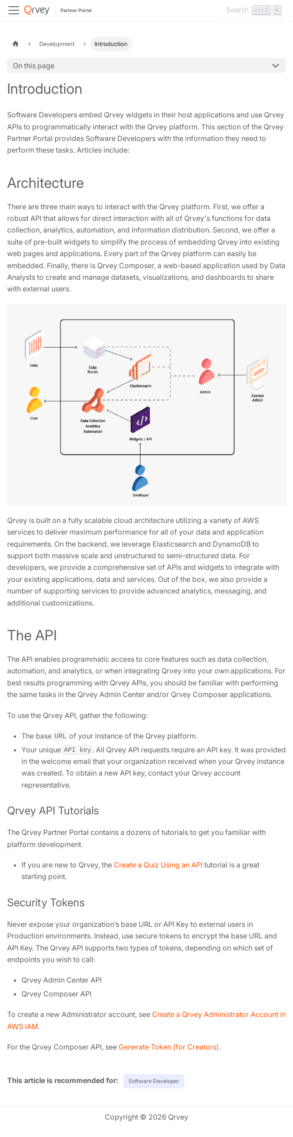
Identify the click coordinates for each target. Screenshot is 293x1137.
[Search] (254, 10)
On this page (33, 65)
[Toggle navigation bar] (14, 10)
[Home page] (15, 44)
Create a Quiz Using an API (158, 864)
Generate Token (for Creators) (169, 1046)
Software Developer (153, 1081)
